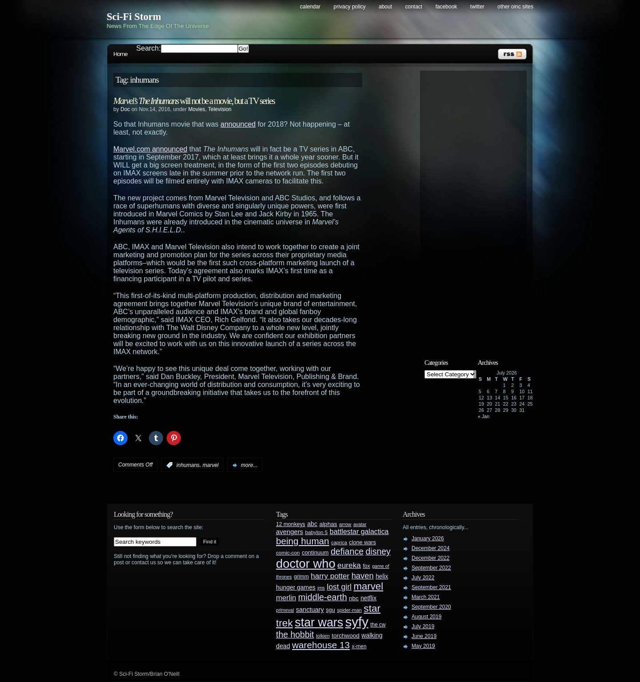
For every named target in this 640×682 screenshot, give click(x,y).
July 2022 (423, 577)
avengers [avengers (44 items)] (289, 531)
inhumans (188, 465)
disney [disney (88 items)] (378, 551)
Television (220, 109)
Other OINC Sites (515, 7)
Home (120, 54)
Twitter (477, 7)
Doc (125, 109)
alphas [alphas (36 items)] (328, 524)
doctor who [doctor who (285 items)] (306, 563)
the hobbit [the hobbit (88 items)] (295, 634)
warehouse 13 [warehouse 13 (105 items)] (321, 645)
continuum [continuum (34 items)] (315, 552)
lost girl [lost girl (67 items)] (339, 586)
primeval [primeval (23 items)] (285, 610)
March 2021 (426, 597)
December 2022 (430, 558)
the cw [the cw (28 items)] (377, 625)
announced (238, 124)
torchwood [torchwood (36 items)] (346, 635)
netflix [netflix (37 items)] (368, 598)
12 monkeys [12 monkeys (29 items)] (290, 524)
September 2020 (431, 607)
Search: (148, 48)
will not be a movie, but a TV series (194, 101)
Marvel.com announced (150, 149)
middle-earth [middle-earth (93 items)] (322, 597)
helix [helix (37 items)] (382, 576)
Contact (414, 7)
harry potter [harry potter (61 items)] (330, 576)
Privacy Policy (350, 7)
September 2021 (431, 587)
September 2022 (431, 568)
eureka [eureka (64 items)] (349, 565)
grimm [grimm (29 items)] (301, 577)
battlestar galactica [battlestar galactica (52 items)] (359, 531)
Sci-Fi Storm (134, 16)
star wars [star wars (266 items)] (319, 622)
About (385, 7)
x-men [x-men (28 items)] (359, 646)
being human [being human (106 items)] (302, 541)
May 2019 (423, 646)
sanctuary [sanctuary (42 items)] (310, 609)
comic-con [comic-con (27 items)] (288, 552)
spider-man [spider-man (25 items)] (349, 610)
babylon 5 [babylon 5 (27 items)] (316, 532)
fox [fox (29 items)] (366, 566)
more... (249, 465)
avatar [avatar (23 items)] (360, 524)
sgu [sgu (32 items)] (330, 609)
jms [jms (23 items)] (321, 587)
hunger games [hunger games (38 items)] (296, 587)
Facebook (446, 7)
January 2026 (428, 538)
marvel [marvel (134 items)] (368, 586)
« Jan (483, 416)
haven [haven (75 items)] (363, 575)
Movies (196, 109)
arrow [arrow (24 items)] (345, 524)
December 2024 (430, 548)
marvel (211, 465)
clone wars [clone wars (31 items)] (362, 542)
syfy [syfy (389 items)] (356, 621)
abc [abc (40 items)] (312, 523)
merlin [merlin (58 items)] (286, 598)
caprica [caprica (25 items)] (339, 542)
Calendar (310, 7)
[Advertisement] (477, 207)
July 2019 (423, 626)
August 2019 (426, 617)
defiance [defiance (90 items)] (347, 551)
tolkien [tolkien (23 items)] (323, 635)
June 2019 (424, 636)
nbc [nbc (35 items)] (354, 598)
